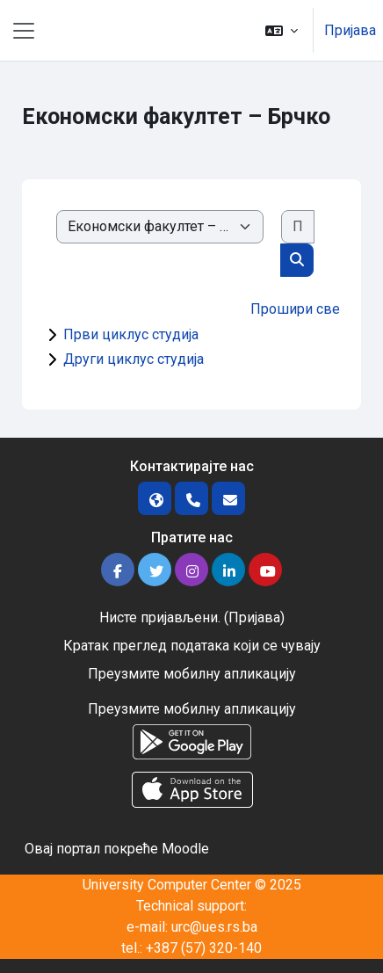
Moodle (185, 848)
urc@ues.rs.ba (214, 927)
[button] (281, 30)
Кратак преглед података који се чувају (192, 645)
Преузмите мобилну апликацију (192, 673)
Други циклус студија (133, 359)
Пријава (350, 30)
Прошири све (295, 309)
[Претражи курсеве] (297, 226)
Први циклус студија (131, 334)
